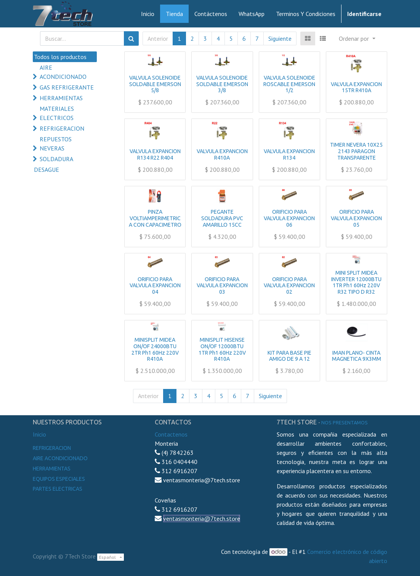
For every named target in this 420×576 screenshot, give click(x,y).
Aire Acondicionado (60, 458)
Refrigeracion (52, 448)
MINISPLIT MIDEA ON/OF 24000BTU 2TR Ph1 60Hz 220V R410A (155, 349)
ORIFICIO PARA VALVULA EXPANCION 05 (356, 218)
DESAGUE (46, 169)
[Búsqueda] (131, 38)
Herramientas (52, 469)
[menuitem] (147, 14)
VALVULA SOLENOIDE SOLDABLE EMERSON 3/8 (222, 84)
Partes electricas (57, 489)
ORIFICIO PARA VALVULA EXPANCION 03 (222, 285)
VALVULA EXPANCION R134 (289, 154)
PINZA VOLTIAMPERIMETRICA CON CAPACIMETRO (155, 218)
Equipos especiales (59, 479)
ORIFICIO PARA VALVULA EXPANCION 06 (289, 218)
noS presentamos (344, 422)
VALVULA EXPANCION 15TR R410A (356, 87)
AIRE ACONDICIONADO (63, 72)
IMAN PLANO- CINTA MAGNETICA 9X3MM (356, 356)
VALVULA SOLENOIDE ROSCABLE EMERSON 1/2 (289, 84)
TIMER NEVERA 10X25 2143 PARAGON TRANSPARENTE (356, 151)
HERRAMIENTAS (61, 98)
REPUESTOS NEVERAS (56, 143)
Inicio (39, 434)
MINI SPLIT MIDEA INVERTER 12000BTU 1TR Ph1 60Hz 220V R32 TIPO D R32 (356, 282)
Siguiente (280, 38)
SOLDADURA (56, 159)
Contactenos (171, 434)
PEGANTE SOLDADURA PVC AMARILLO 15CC (222, 218)
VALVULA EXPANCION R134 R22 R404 (155, 154)
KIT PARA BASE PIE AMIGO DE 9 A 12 (289, 356)
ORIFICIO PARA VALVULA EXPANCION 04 (155, 285)
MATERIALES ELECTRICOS (57, 113)
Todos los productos (60, 57)
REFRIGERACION (62, 128)
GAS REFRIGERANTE (67, 87)
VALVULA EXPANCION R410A (222, 154)
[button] (357, 38)
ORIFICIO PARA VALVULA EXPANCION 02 (289, 285)
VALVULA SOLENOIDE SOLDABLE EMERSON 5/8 (155, 84)
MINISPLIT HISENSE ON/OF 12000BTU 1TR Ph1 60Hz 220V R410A (222, 349)
